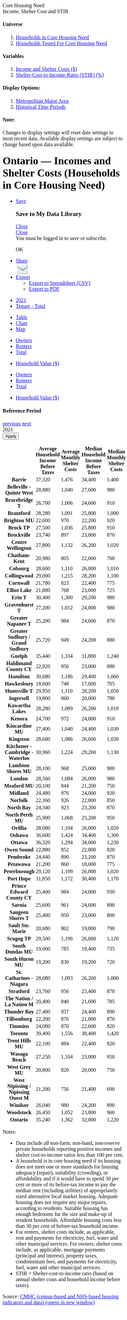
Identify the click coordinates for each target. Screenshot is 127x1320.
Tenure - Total (30, 306)
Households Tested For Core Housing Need (61, 43)
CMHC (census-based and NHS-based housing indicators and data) (60, 1299)
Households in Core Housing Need (52, 37)
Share (22, 260)
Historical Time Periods (41, 107)
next (26, 423)
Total (21, 352)
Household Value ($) (37, 363)
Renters (24, 346)
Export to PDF (44, 289)
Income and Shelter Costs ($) (46, 69)
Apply (10, 436)
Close (22, 226)
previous (12, 423)
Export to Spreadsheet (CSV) (59, 283)
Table (21, 317)
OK (19, 249)
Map (20, 329)
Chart (22, 323)
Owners (24, 340)
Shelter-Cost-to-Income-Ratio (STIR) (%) (60, 75)
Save (21, 201)
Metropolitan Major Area (42, 101)
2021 (21, 300)
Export (23, 277)
